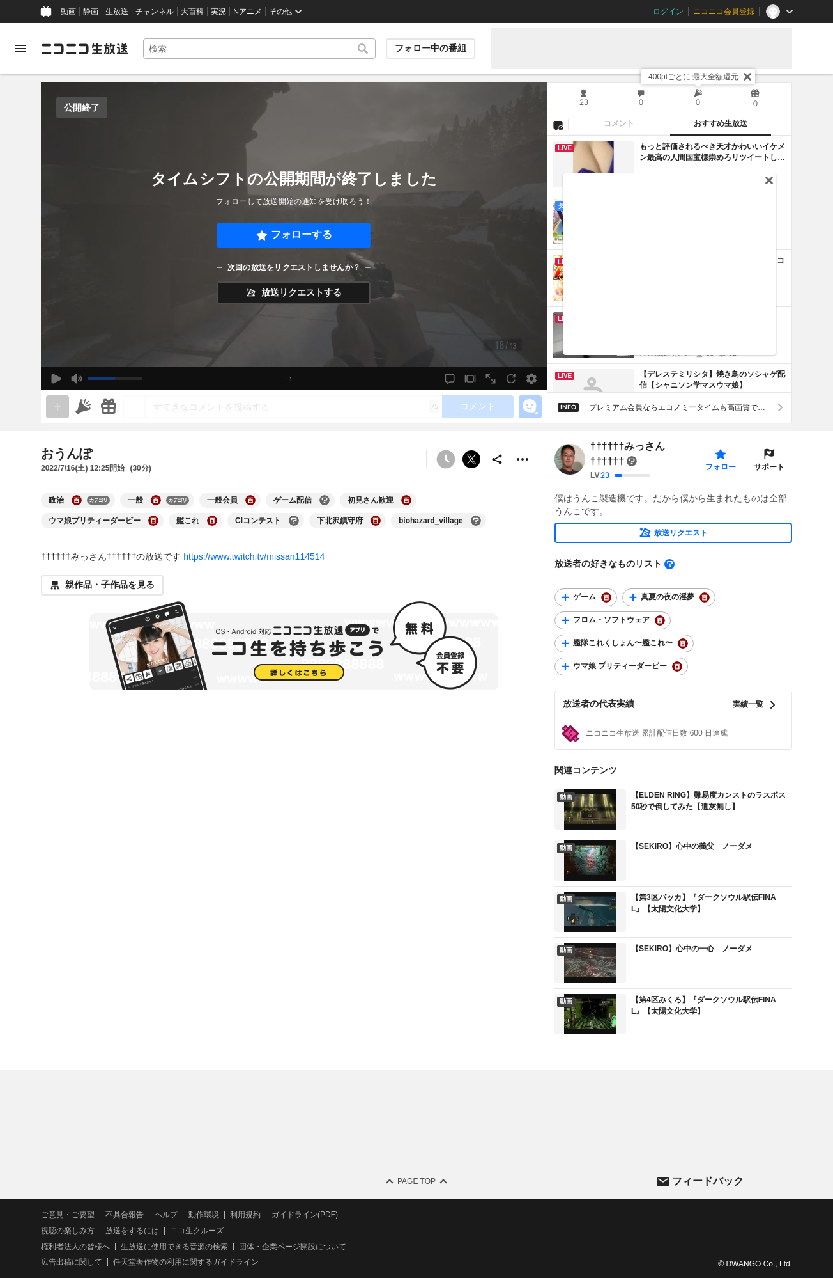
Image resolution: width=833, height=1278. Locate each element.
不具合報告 (124, 1215)
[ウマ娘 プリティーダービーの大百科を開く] (677, 666)
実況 (218, 11)
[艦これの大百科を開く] (212, 521)
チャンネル (154, 11)
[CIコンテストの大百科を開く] (294, 521)
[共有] (497, 459)
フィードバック (708, 1181)
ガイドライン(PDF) (304, 1215)
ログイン (668, 11)
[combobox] (259, 48)
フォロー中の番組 (430, 48)
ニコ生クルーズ (197, 1231)
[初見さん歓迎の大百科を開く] (406, 500)
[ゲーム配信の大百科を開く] (324, 500)
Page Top (416, 1181)
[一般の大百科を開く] (156, 500)
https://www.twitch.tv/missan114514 (254, 556)
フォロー (720, 466)
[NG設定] (557, 125)
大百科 (192, 11)
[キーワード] (259, 48)
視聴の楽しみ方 (68, 1230)
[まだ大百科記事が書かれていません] (632, 461)
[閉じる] (747, 76)
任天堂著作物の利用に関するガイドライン (186, 1262)
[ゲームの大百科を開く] (606, 597)
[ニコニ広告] (83, 406)
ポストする (471, 459)
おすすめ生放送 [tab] (720, 123)
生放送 (116, 11)
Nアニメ (247, 11)
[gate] (57, 406)
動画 (68, 11)
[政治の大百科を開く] (77, 500)
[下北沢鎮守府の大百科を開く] (376, 521)
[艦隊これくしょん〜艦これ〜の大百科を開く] (683, 643)
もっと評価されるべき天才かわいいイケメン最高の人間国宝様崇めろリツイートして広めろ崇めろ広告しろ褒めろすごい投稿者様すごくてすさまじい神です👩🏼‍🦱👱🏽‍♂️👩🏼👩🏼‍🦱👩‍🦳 (712, 152)
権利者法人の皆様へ (75, 1246)
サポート (769, 466)
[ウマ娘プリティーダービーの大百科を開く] (153, 521)
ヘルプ (166, 1215)
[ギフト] (108, 406)
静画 (90, 11)
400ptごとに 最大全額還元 (693, 76)
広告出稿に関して (71, 1262)
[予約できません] (446, 459)
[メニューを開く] (20, 48)
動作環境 (203, 1215)
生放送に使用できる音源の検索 (174, 1246)
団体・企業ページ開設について (292, 1246)
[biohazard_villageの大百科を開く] (476, 521)
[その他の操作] (522, 459)
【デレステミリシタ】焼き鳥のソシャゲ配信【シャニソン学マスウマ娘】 (712, 380)
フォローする (301, 234)
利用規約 (245, 1215)
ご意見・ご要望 (68, 1214)
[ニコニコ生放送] (84, 48)
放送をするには (132, 1231)
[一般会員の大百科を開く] (250, 500)
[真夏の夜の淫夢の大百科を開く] (704, 597)
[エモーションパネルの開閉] (530, 406)
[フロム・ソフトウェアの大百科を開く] (660, 620)
